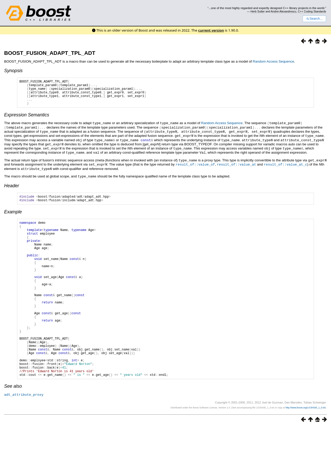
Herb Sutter (258, 11)
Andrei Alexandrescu (283, 11)
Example (13, 215)
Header (11, 188)
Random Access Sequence (273, 61)
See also (13, 423)
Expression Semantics (26, 120)
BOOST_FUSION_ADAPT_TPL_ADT (49, 53)
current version (211, 30)
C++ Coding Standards (312, 11)
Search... (314, 18)
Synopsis (13, 70)
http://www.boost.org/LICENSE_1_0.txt (305, 444)
